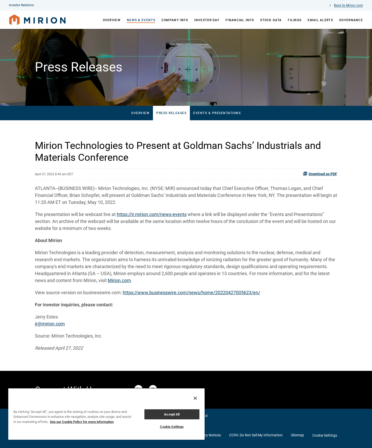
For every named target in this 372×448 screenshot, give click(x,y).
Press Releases (171, 113)
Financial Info (240, 20)
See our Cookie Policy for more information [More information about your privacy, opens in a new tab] (82, 422)
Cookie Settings (324, 435)
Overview (112, 20)
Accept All (172, 414)
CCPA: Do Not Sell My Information (256, 435)
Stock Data (271, 20)
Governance (351, 20)
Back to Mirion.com (348, 5)
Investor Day (206, 20)
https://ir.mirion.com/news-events (152, 214)
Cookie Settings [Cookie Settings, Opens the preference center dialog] (172, 427)
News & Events (141, 20)
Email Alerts (320, 20)
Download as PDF (320, 173)
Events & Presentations (217, 113)
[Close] (195, 398)
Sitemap (297, 435)
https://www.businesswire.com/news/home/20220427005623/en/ (191, 292)
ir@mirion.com (50, 323)
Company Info (174, 20)
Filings (294, 20)
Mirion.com (119, 280)
